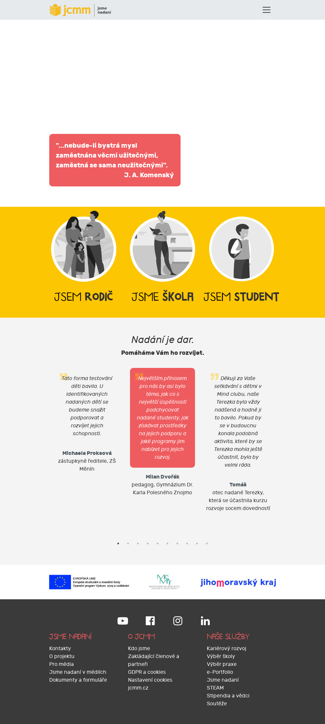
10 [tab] (207, 543)
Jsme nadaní (223, 680)
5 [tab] (157, 543)
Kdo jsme (139, 648)
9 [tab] (197, 543)
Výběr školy (221, 656)
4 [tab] (147, 543)
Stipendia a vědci (228, 696)
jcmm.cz (138, 688)
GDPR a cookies (147, 672)
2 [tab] (128, 543)
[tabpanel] (87, 423)
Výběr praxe (222, 664)
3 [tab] (138, 543)
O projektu (62, 656)
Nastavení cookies (150, 680)
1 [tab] (118, 543)
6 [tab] (167, 543)
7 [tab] (177, 543)
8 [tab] (187, 543)
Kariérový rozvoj (226, 648)
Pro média (61, 664)
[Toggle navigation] (266, 9)
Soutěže (217, 704)
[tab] (83, 262)
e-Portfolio (220, 672)
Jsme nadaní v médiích (77, 672)
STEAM (215, 688)
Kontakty (60, 648)
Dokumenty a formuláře (78, 680)
